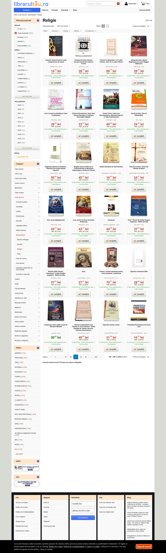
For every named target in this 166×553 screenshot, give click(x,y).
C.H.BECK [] (21, 400)
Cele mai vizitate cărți (106, 512)
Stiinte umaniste (20, 326)
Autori (45, 517)
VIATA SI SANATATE (109, 224)
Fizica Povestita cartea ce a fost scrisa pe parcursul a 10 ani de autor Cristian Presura (137, 514)
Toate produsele (25, 33)
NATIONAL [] (21, 367)
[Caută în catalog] (118, 3)
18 (79, 357)
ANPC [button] (18, 461)
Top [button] (100, 497)
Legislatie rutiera (21, 225)
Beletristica (18, 188)
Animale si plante (21, 202)
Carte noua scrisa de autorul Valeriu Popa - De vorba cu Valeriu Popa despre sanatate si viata (139, 522)
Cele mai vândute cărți (106, 502)
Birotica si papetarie (21, 336)
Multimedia (18, 312)
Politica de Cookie (22, 507)
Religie (19, 249)
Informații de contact (22, 531)
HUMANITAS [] (21, 405)
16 (70, 357)
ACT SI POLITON (109, 278)
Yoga (18, 254)
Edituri (46, 512)
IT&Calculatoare (20, 288)
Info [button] (17, 497)
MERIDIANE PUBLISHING (109, 173)
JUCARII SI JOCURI (23, 274)
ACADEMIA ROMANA (26, 53)
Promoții (46, 507)
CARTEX (22, 83)
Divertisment (20, 216)
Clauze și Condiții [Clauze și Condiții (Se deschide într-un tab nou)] (93, 546)
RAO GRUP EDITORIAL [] (25, 414)
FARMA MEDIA (24, 78)
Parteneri (47, 521)
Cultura (18, 211)
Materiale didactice (21, 331)
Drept (16, 284)
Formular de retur (49, 526)
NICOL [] (19, 444)
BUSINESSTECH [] (23, 386)
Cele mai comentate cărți (107, 507)
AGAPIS (54, 333)
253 (94, 357)
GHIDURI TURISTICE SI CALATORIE (24, 269)
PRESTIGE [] (21, 358)
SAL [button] (17, 477)
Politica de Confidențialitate (25, 512)
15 (65, 357)
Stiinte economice (21, 317)
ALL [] (18, 449)
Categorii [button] (19, 164)
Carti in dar (18, 174)
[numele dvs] (83, 504)
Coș (145, 3)
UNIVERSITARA (83, 120)
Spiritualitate (20, 235)
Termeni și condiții (22, 502)
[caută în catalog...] (101, 3)
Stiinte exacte (19, 321)
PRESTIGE (137, 66)
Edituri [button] (18, 348)
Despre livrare (20, 521)
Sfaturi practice (21, 230)
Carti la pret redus (21, 178)
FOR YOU (81, 66)
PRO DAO (137, 224)
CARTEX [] (20, 391)
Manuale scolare (20, 303)
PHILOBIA (54, 120)
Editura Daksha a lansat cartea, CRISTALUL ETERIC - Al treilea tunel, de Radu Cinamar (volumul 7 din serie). (138, 505)
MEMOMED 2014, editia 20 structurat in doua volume (136, 530)
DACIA (21, 58)
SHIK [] (19, 424)
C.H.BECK (22, 87)
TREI (20, 66)
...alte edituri (19, 454)
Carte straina (19, 169)
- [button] (38, 20)
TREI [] (19, 362)
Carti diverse (19, 197)
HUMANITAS (23, 91)
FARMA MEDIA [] (22, 381)
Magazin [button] (46, 497)
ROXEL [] (20, 395)
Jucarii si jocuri (20, 183)
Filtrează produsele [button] (23, 20)
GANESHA (109, 120)
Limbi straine (19, 293)
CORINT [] (20, 376)
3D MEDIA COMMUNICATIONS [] (25, 434)
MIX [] (18, 440)
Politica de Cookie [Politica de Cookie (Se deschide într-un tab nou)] (56, 546)
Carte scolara (19, 192)
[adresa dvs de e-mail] (83, 510)
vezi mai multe (27, 96)
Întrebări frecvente (22, 526)
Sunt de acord (144, 546)
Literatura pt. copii (21, 298)
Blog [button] (129, 497)
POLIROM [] (20, 372)
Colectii (17, 279)
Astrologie (19, 207)
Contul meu (130, 3)
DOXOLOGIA (54, 66)
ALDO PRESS (81, 278)
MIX (137, 120)
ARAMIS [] (20, 353)
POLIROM (81, 173)
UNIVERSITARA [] (22, 428)
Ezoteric (19, 244)
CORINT (22, 74)
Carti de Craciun (21, 258)
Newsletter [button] (75, 497)
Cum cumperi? (20, 517)
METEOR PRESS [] (23, 419)
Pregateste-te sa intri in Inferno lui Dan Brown (138, 536)
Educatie (19, 221)
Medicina (18, 307)
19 (84, 357)
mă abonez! (83, 518)
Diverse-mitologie (23, 239)
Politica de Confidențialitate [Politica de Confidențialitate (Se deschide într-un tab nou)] (74, 546)
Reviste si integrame (21, 340)
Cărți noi (46, 502)
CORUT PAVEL (20, 409)
